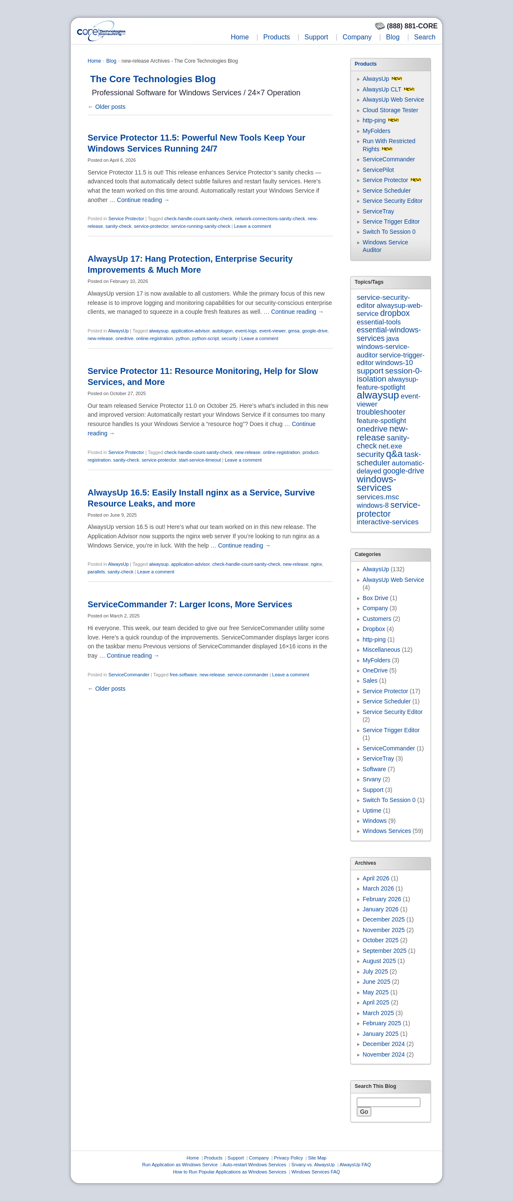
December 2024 (384, 1043)
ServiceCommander (128, 674)
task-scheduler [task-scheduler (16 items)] (389, 458)
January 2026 (381, 909)
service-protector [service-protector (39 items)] (389, 509)
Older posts (106, 106)
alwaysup (158, 330)
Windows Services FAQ (315, 1171)
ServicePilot (378, 169)
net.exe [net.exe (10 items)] (390, 446)
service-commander (247, 674)
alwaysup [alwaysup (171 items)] (378, 395)
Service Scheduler (387, 190)
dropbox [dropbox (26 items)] (395, 313)
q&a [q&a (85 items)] (394, 453)
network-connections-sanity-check (270, 218)
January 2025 (381, 1033)
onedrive (124, 338)
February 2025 (382, 1023)
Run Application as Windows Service (180, 1164)
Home (240, 37)
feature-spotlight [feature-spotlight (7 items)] (381, 420)
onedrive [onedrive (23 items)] (372, 428)
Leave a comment (252, 226)
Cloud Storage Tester (390, 110)
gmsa (294, 330)
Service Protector (126, 218)
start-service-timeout (200, 459)
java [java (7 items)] (392, 338)
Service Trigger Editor (391, 221)
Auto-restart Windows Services (254, 1164)
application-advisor (190, 330)
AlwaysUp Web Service (393, 99)
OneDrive (375, 670)
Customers (377, 618)
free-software (183, 674)
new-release (100, 338)
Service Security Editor (393, 200)
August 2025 (379, 960)
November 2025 (384, 930)
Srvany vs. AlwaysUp (313, 1164)
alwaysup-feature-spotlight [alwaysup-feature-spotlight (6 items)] (388, 383)
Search (425, 37)
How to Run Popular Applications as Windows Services (230, 1171)
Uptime (372, 810)
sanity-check (118, 226)
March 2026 (378, 888)
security (229, 338)
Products (276, 37)
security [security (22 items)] (370, 454)
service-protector (151, 226)
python (183, 338)
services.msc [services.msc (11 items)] (378, 497)
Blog (393, 37)
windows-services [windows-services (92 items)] (377, 483)
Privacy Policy (288, 1157)
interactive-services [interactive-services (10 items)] (388, 522)
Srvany (372, 779)
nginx (316, 564)
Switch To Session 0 (389, 231)
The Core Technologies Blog (153, 79)
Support (316, 37)
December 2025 (384, 919)
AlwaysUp (118, 330)
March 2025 (378, 1013)
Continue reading (143, 199)
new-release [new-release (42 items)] (382, 432)
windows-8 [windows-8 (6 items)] (373, 505)
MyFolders (376, 130)
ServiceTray (378, 211)
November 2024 (384, 1054)
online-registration (154, 338)
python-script (205, 338)
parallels (96, 571)
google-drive (315, 330)
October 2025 (381, 940)
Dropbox (374, 628)
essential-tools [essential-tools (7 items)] (379, 322)
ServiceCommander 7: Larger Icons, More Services (190, 604)
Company (356, 37)
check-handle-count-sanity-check (198, 218)
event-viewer (272, 330)
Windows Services (387, 830)
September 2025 (385, 950)
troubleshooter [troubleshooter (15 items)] (381, 412)
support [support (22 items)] (370, 370)
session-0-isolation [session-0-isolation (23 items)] (389, 374)
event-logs (246, 330)
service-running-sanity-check (200, 226)
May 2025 (376, 992)
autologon (222, 330)
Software (374, 769)
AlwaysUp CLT (382, 89)
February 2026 (382, 899)
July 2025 (375, 971)
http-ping (374, 120)
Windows (375, 820)
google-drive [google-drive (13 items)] (404, 471)
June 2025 (376, 981)
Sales (370, 680)
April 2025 (376, 1002)
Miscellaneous (381, 649)
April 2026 (376, 878)
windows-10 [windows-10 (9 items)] (394, 363)
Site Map (317, 1157)
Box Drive (376, 598)
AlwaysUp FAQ (355, 1164)
